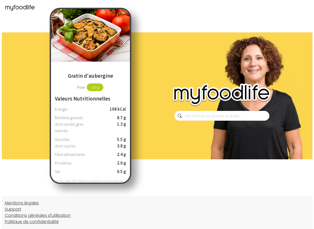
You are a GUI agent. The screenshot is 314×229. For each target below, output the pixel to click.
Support (13, 209)
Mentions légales (22, 203)
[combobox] (221, 116)
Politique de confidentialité (32, 222)
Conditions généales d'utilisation (38, 215)
